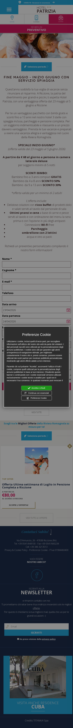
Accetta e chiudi (36, 388)
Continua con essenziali (36, 393)
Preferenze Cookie (36, 398)
